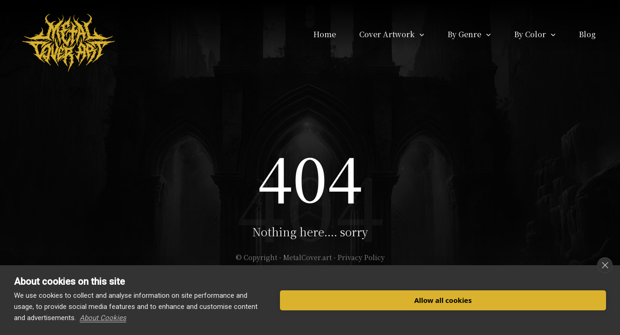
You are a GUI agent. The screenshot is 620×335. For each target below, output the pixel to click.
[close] (605, 265)
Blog (587, 34)
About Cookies (103, 318)
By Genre (464, 34)
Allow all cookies (443, 300)
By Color (530, 34)
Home (324, 34)
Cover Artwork (387, 34)
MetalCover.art (307, 257)
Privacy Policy (361, 257)
